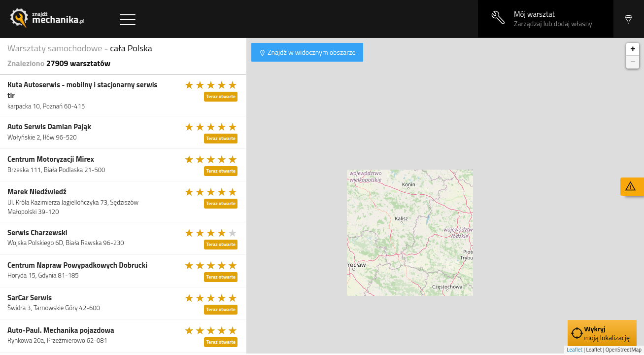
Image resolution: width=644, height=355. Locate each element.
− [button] (633, 62)
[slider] (211, 84)
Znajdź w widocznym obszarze (311, 52)
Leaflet (574, 350)
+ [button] (633, 49)
